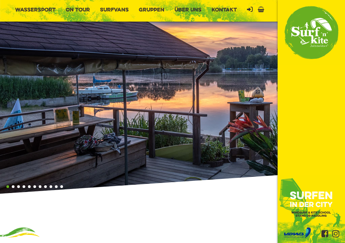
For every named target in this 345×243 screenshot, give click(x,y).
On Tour (78, 10)
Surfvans (114, 10)
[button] (7, 186)
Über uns (188, 10)
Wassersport (35, 10)
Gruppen (151, 10)
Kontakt (224, 10)
